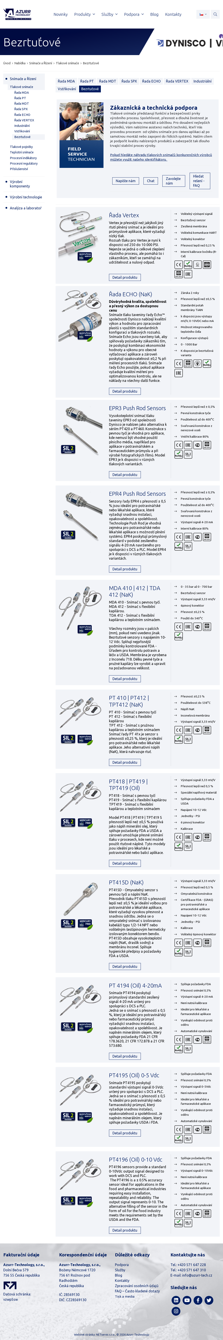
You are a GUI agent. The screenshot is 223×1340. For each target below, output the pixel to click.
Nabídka (19, 63)
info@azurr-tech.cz (197, 1275)
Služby (120, 1270)
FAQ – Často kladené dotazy (137, 1291)
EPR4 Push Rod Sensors (137, 493)
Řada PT (87, 81)
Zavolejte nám (173, 181)
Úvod (7, 63)
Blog (118, 1275)
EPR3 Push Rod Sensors (137, 408)
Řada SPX (129, 81)
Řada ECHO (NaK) (130, 294)
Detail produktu (124, 277)
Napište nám (126, 181)
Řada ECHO (151, 81)
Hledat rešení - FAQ (199, 180)
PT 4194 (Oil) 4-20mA (135, 985)
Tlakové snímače (67, 63)
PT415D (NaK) (126, 882)
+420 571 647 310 (192, 1270)
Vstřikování (67, 89)
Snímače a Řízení (40, 63)
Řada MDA (66, 81)
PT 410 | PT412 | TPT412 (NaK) (129, 701)
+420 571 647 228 (192, 1265)
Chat (150, 181)
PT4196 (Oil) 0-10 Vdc (135, 1159)
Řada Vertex (124, 215)
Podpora (122, 1265)
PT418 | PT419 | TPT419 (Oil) (128, 784)
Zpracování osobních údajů (136, 1286)
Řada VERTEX (177, 81)
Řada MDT (107, 81)
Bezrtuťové (91, 63)
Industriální (203, 81)
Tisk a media (124, 1296)
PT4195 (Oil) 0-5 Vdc (134, 1075)
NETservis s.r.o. (105, 1334)
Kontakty (122, 1281)
